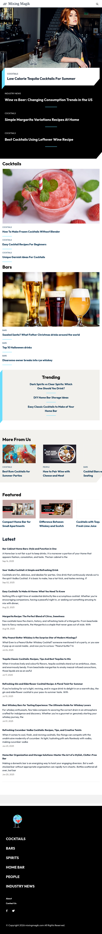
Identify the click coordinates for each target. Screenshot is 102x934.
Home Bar (15, 867)
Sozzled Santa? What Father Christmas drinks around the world (41, 334)
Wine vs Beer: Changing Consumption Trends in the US (48, 99)
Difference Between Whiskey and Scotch (51, 524)
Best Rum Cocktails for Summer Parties (16, 473)
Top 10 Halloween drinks (17, 347)
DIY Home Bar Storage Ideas (51, 397)
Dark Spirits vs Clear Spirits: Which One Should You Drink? (51, 386)
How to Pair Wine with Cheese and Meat (56, 473)
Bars (4, 330)
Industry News (20, 886)
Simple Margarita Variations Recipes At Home (42, 119)
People (46, 467)
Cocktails (7, 227)
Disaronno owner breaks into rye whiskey (27, 360)
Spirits (12, 857)
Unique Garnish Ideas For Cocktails (23, 257)
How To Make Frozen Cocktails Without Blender (31, 231)
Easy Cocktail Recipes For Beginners (24, 244)
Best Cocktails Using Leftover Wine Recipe (39, 139)
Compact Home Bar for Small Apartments (16, 524)
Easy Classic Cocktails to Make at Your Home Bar (51, 409)
